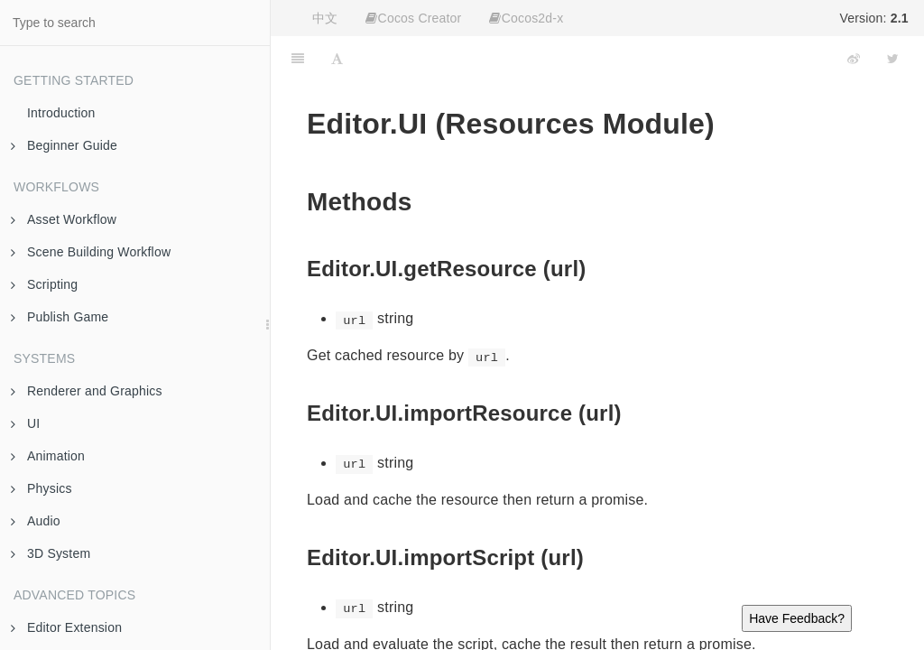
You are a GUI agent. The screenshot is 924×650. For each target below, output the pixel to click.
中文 (324, 18)
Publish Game (59, 317)
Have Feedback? (797, 618)
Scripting (44, 284)
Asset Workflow (63, 219)
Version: (873, 18)
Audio (35, 521)
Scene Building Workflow (91, 252)
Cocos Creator (413, 18)
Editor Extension (66, 627)
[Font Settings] (337, 58)
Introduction (61, 113)
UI (25, 423)
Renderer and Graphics (86, 391)
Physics (41, 488)
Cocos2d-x (526, 18)
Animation (48, 456)
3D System (50, 553)
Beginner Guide (64, 145)
